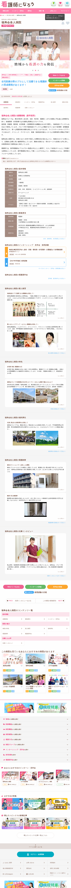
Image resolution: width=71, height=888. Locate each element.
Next (68, 49)
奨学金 (30, 11)
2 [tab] (35, 70)
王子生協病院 (52, 665)
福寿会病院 (29, 665)
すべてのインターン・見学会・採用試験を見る (51, 268)
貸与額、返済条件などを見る (56, 278)
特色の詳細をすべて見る (57, 409)
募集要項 (14, 96)
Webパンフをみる (59, 75)
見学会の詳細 (58, 85)
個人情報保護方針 (8, 868)
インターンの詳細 (59, 80)
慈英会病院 (6, 665)
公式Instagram (9, 874)
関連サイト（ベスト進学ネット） (58, 874)
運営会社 (29, 868)
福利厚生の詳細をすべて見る (56, 451)
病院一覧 (41, 11)
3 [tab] (38, 70)
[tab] (35, 719)
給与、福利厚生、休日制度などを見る (53, 238)
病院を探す (6, 11)
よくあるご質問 (7, 862)
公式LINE (31, 874)
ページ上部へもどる (35, 847)
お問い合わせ (30, 862)
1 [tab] (33, 70)
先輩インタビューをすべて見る (55, 576)
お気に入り (53, 11)
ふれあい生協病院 (9, 686)
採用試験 (20, 96)
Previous (2, 49)
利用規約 (52, 862)
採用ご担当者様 (54, 868)
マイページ (64, 11)
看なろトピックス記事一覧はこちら (35, 835)
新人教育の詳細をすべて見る (56, 353)
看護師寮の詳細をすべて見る (56, 522)
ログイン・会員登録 (37, 854)
